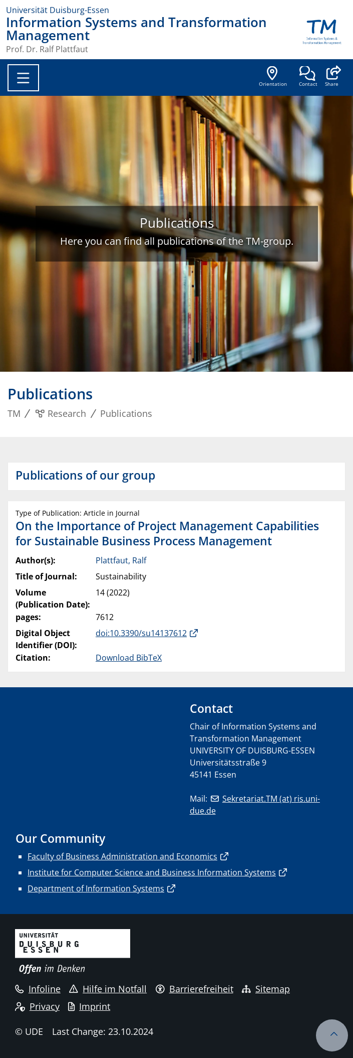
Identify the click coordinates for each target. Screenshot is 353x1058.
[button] (331, 77)
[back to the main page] (322, 34)
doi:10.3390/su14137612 (141, 633)
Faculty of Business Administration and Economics (122, 856)
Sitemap (266, 989)
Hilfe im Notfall (108, 989)
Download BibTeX (129, 657)
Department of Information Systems (96, 888)
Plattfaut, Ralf (121, 560)
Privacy (37, 1006)
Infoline (38, 989)
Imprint (89, 1006)
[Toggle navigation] (23, 77)
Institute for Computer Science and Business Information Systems (152, 872)
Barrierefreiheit (194, 989)
